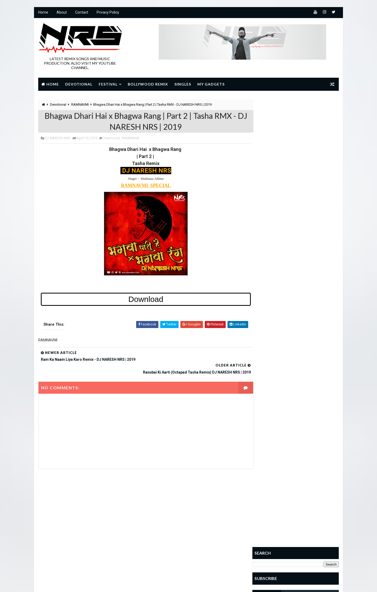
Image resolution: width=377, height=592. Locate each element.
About (61, 13)
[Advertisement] (296, 132)
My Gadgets (210, 84)
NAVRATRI (202, 529)
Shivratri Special (160, 548)
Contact (81, 13)
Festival (107, 84)
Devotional (78, 84)
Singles (182, 84)
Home (43, 13)
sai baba (184, 538)
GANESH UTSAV (157, 520)
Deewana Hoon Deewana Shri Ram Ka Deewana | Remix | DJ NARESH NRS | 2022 (308, 274)
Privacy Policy (107, 13)
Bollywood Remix (147, 84)
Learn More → (56, 545)
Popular (267, 217)
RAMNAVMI (79, 105)
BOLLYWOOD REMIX (159, 511)
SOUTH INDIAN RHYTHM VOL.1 (305, 291)
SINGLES (196, 548)
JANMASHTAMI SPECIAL (163, 529)
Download (140, 301)
